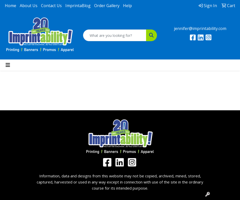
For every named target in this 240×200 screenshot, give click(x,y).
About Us (28, 5)
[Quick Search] (114, 35)
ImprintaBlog (78, 5)
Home (10, 5)
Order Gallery (106, 5)
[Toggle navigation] (8, 65)
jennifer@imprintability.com (200, 28)
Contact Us (51, 5)
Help (127, 5)
